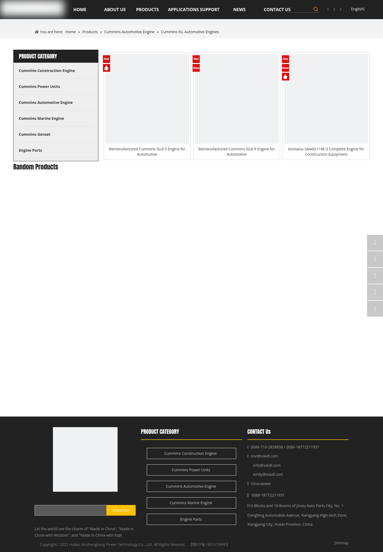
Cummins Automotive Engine (191, 486)
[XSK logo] (85, 459)
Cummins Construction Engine (191, 453)
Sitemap (341, 542)
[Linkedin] (334, 9)
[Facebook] (328, 9)
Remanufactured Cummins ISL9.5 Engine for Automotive (147, 151)
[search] (58, 510)
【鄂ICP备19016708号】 (209, 544)
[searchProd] (300, 9)
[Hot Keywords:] (316, 9)
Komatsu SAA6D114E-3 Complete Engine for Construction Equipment (326, 151)
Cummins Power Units (191, 469)
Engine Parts (191, 519)
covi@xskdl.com (264, 455)
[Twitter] (341, 9)
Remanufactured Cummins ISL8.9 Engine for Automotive (236, 151)
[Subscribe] (121, 510)
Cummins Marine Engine (191, 502)
